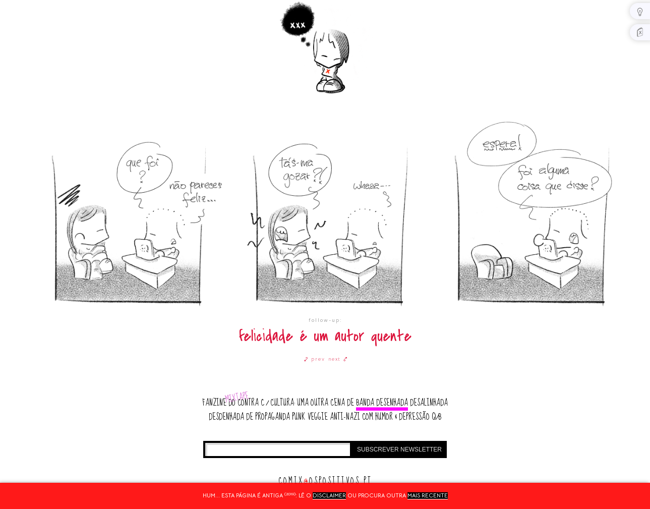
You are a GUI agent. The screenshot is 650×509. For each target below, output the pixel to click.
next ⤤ (338, 359)
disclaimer (329, 495)
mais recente (427, 495)
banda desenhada (382, 403)
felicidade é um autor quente (325, 336)
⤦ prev (314, 359)
